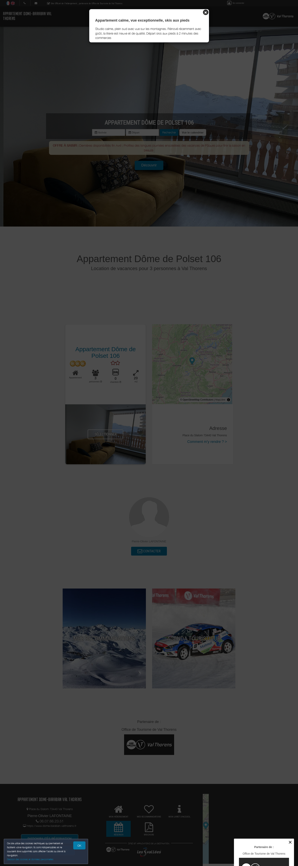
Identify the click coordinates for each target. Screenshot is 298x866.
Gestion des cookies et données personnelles (30, 859)
